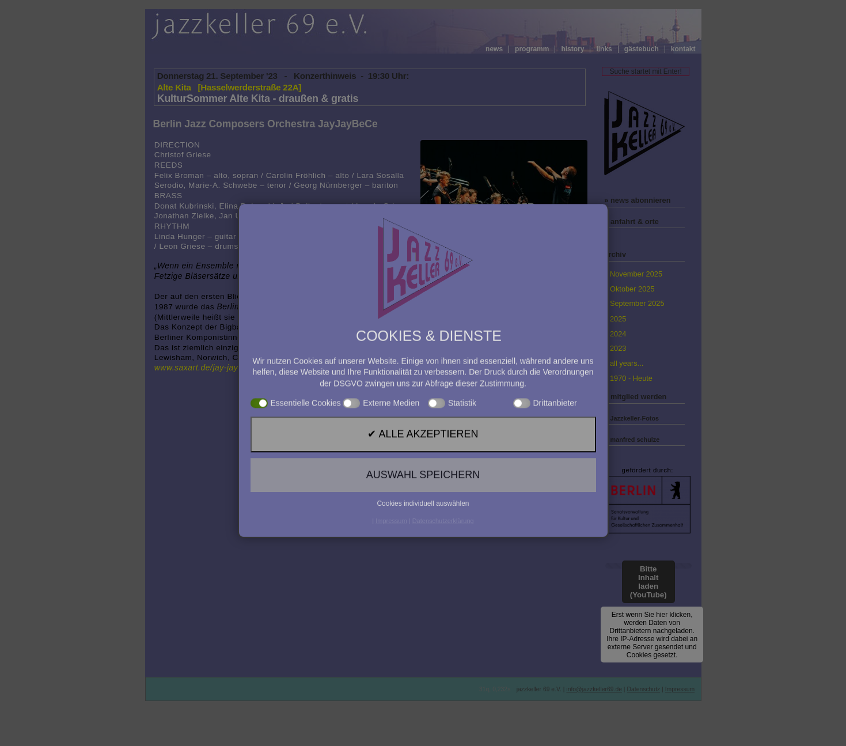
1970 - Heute (631, 378)
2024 (618, 334)
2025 (618, 319)
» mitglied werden (635, 396)
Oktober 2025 (632, 289)
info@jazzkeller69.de (594, 689)
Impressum (680, 689)
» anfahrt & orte (631, 221)
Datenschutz (643, 689)
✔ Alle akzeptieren (422, 569)
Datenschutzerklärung (443, 618)
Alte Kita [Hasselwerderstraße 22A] (229, 87)
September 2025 (637, 303)
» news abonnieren (637, 200)
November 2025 (636, 274)
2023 (618, 348)
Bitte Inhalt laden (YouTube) (648, 582)
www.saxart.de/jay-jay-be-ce (208, 367)
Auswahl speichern (423, 592)
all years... (626, 363)
